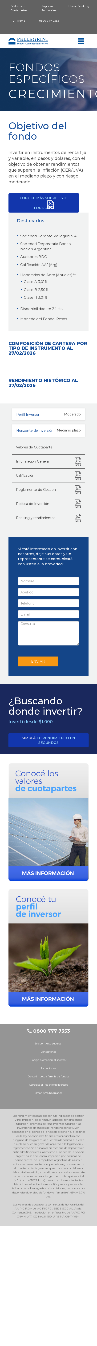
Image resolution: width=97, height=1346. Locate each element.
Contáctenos (48, 1172)
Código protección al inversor (48, 1180)
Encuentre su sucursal (48, 1163)
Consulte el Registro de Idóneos (48, 1205)
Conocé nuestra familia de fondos (48, 1196)
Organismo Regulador (48, 1213)
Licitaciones (48, 1188)
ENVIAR (38, 782)
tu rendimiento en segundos (48, 860)
